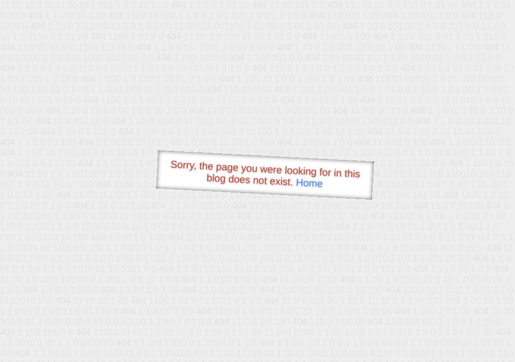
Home (309, 182)
